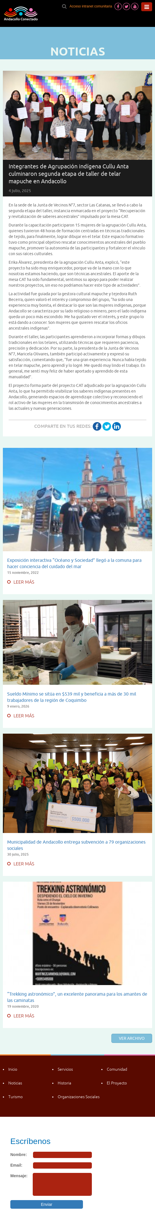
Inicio (12, 1069)
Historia (64, 1083)
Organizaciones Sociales (79, 1096)
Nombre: (18, 1154)
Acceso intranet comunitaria (90, 6)
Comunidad (117, 1069)
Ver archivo (132, 1038)
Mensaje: (19, 1175)
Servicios (65, 1069)
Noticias (15, 1083)
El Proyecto (117, 1083)
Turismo (15, 1096)
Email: (16, 1165)
